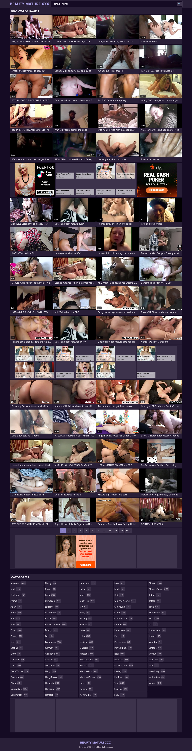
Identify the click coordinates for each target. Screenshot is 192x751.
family (51, 630)
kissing (86, 618)
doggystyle (19, 689)
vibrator (155, 642)
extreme (52, 607)
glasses (51, 660)
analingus (18, 595)
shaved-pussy (159, 589)
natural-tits (88, 695)
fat (49, 636)
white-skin (157, 677)
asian (16, 607)
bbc (15, 618)
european (53, 601)
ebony (50, 583)
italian (85, 589)
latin (85, 636)
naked (85, 683)
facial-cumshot (56, 624)
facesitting (53, 613)
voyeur (155, 654)
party (119, 636)
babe (16, 613)
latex (85, 630)
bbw (16, 624)
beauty (17, 636)
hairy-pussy (54, 677)
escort (50, 589)
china (16, 665)
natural (86, 689)
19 (116, 530)
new (119, 583)
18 (110, 530)
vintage (155, 648)
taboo (155, 595)
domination (19, 695)
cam (16, 642)
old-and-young (125, 601)
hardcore (52, 689)
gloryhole (52, 665)
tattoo (155, 601)
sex (119, 683)
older (120, 613)
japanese (87, 601)
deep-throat (20, 671)
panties (120, 624)
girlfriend (52, 654)
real (119, 654)
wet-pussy (157, 671)
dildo (16, 683)
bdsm (16, 630)
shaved (155, 583)
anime (16, 601)
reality (120, 671)
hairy (50, 671)
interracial (88, 583)
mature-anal (89, 671)
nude (119, 589)
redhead (121, 677)
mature (87, 665)
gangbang (53, 642)
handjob (52, 683)
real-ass (121, 660)
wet (154, 665)
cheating (18, 660)
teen (154, 607)
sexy (119, 695)
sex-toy (121, 689)
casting (17, 648)
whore (155, 683)
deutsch (17, 677)
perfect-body (123, 648)
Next (128, 530)
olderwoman (123, 618)
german (52, 648)
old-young (122, 607)
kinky (85, 613)
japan (85, 595)
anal (16, 589)
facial (51, 618)
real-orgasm (123, 665)
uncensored (157, 630)
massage (87, 654)
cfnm (16, 654)
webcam (156, 660)
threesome (157, 613)
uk (153, 624)
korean (86, 624)
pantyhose (122, 630)
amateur (18, 583)
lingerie (87, 648)
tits (154, 618)
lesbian (86, 642)
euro (50, 595)
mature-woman (90, 677)
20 (122, 530)
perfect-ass (122, 642)
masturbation (89, 660)
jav (84, 607)
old (119, 595)
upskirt (155, 636)
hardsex (52, 695)
